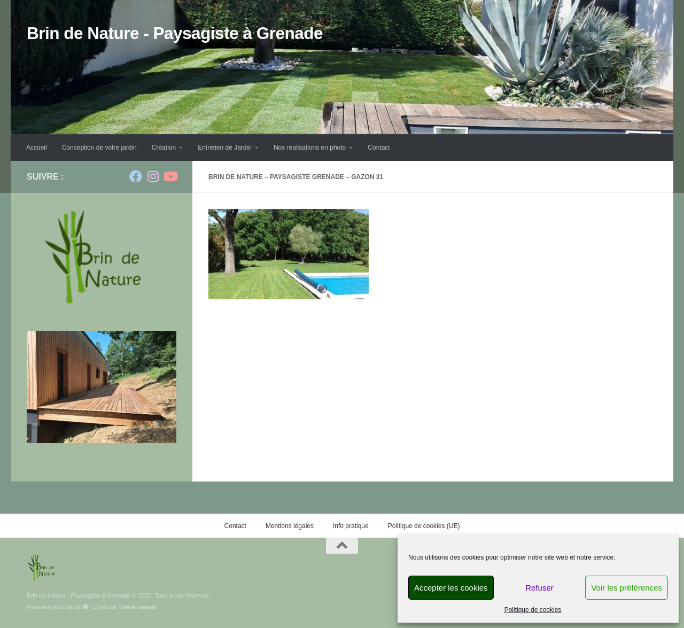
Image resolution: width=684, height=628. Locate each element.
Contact (379, 147)
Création (164, 147)
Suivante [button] (148, 393)
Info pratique (351, 526)
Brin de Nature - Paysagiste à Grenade (175, 33)
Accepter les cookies (451, 587)
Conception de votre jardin (99, 147)
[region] (101, 387)
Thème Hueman (138, 607)
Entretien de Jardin (225, 147)
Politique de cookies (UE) (424, 526)
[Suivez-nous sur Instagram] (152, 176)
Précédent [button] (127, 393)
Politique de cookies (533, 610)
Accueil (36, 147)
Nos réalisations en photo (310, 147)
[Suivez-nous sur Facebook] (135, 176)
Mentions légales (290, 526)
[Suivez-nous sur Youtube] (170, 176)
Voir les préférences (626, 587)
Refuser (539, 587)
